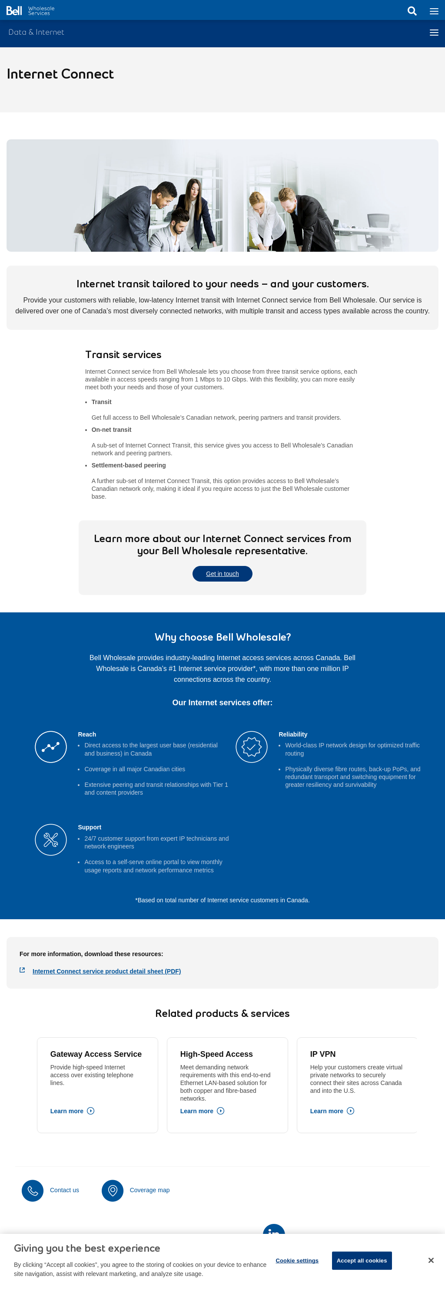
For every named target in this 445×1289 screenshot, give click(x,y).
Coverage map (150, 1190)
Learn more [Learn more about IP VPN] (326, 1111)
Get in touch (222, 573)
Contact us (64, 1190)
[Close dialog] (431, 1266)
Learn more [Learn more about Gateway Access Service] (66, 1111)
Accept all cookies (362, 1266)
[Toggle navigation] (434, 10)
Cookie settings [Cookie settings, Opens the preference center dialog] (297, 1266)
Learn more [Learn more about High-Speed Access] (196, 1111)
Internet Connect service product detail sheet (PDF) (107, 971)
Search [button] (412, 11)
